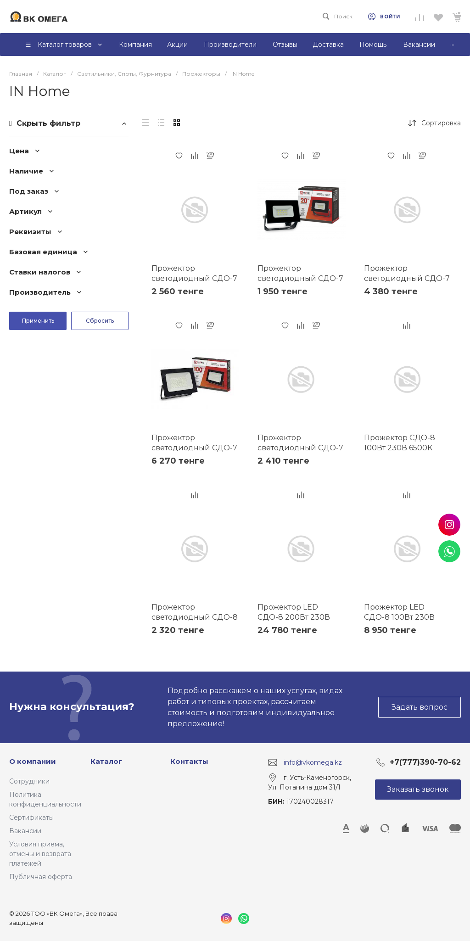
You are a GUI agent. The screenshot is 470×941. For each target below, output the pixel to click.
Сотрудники (29, 781)
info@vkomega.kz (313, 762)
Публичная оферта (40, 877)
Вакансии (25, 831)
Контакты (189, 761)
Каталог (106, 761)
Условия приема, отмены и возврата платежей (40, 854)
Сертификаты (31, 817)
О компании (32, 761)
